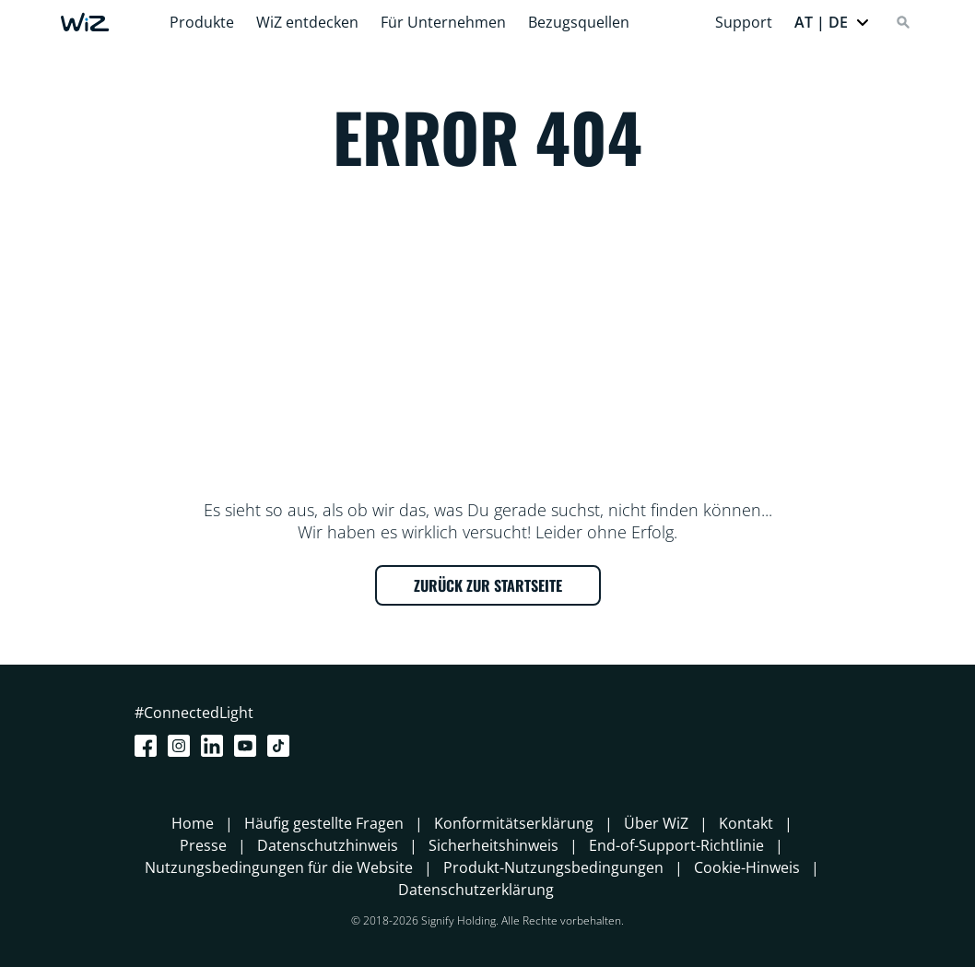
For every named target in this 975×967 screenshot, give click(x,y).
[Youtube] (249, 746)
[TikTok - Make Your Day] (282, 746)
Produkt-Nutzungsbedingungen (553, 867)
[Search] (903, 22)
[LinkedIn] (215, 746)
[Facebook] (149, 746)
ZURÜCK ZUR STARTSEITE (488, 585)
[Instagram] (182, 746)
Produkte (202, 22)
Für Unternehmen (443, 22)
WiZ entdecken (307, 22)
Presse (203, 845)
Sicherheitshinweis (493, 845)
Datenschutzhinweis (327, 845)
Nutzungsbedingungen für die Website (279, 867)
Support (743, 22)
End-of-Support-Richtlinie (676, 845)
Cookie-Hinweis (747, 867)
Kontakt (746, 823)
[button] (832, 22)
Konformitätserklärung (513, 823)
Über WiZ (656, 823)
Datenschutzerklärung (476, 889)
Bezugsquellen (578, 22)
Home (192, 823)
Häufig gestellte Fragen (324, 823)
